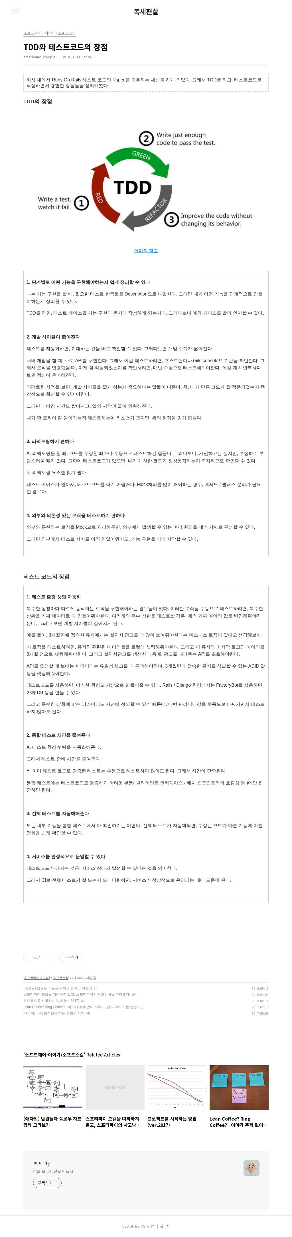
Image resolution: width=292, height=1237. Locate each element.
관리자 (165, 1226)
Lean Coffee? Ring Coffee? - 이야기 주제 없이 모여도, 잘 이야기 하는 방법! (80, 1007)
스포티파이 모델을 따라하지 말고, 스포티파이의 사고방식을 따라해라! (76, 994)
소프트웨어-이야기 (37, 978)
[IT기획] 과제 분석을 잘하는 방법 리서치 (53, 1013)
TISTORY (147, 1226)
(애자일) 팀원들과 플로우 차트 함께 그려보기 (57, 988)
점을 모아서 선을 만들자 (53, 1171)
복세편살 (146, 11)
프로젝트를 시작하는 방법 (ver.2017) (51, 1001)
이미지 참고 (146, 250)
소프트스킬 (60, 978)
